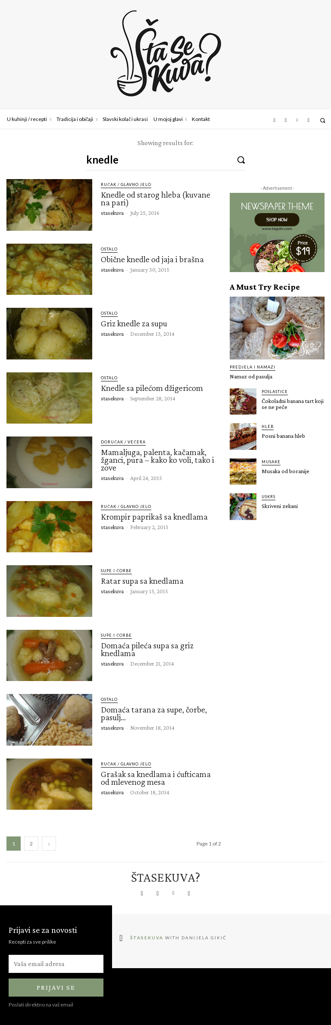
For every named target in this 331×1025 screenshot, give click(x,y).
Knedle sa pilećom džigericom (152, 388)
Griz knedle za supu (134, 323)
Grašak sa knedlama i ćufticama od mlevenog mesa (156, 778)
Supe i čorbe (116, 570)
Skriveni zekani (280, 505)
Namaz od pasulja (251, 376)
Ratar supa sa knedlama (142, 580)
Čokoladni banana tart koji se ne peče (293, 403)
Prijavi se (56, 987)
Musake (271, 461)
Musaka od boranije (285, 471)
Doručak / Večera (123, 442)
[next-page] (49, 843)
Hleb (268, 426)
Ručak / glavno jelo (126, 184)
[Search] (241, 159)
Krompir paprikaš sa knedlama (154, 516)
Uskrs (268, 496)
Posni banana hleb (283, 435)
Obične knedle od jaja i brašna (152, 259)
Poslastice (275, 391)
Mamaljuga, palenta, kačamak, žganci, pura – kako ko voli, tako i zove (157, 459)
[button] (322, 120)
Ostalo (109, 249)
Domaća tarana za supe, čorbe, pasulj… (154, 713)
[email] (56, 964)
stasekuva (112, 212)
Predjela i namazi (252, 367)
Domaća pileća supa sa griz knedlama (147, 649)
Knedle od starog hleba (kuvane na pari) (155, 198)
